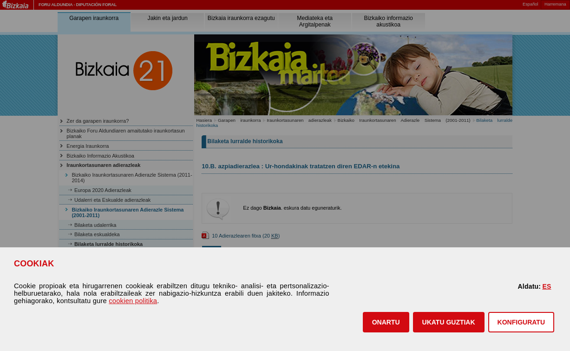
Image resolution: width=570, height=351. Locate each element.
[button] (386, 322)
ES (546, 286)
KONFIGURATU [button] (521, 322)
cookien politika (133, 301)
